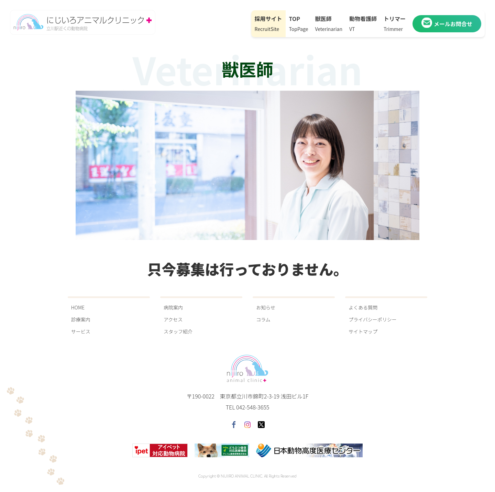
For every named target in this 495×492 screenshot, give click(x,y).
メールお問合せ (446, 24)
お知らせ (265, 307)
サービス (80, 331)
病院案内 (173, 307)
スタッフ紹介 (178, 331)
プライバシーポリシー (373, 319)
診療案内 (80, 319)
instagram (247, 424)
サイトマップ (363, 331)
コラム (263, 319)
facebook (234, 424)
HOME (78, 307)
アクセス (173, 319)
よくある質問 (363, 307)
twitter (261, 424)
